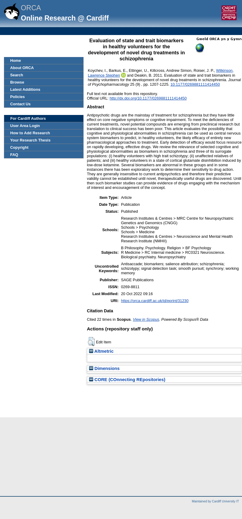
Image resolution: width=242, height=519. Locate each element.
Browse (17, 82)
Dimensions (104, 368)
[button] (91, 341)
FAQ (14, 154)
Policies (17, 96)
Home (15, 60)
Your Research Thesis (30, 140)
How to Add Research (30, 133)
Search (16, 75)
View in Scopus (146, 319)
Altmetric (101, 351)
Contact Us (20, 104)
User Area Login (25, 125)
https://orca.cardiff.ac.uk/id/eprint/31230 (155, 300)
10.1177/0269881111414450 (195, 84)
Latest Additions (25, 89)
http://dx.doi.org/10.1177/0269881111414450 (148, 98)
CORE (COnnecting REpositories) (127, 379)
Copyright (19, 147)
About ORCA (22, 67)
